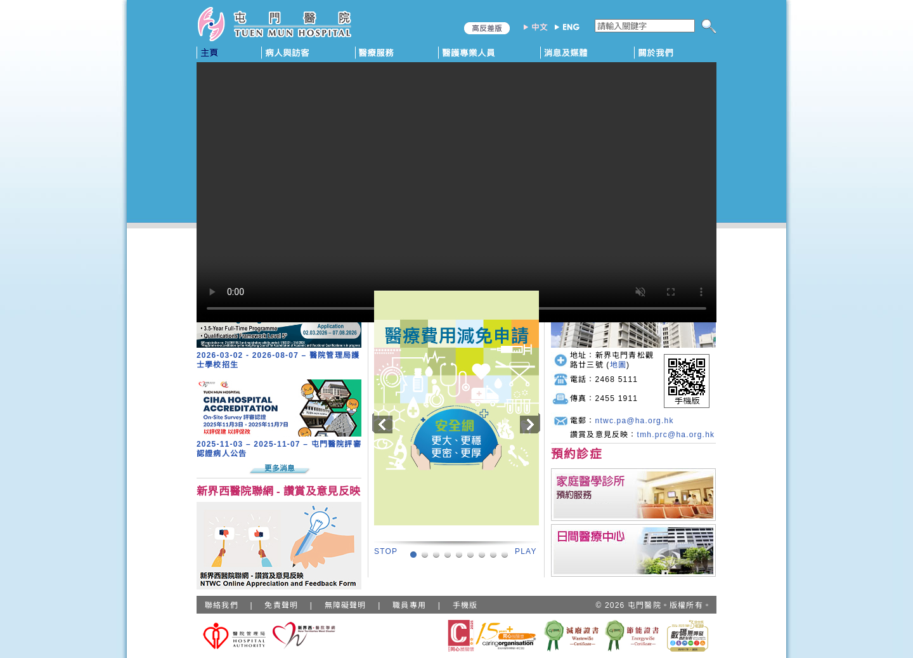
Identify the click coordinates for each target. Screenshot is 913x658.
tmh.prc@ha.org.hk (676, 434)
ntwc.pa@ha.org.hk (634, 420)
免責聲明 (281, 605)
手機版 (465, 605)
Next (528, 423)
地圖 (618, 364)
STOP (386, 551)
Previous (382, 423)
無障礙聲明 (345, 605)
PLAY (526, 551)
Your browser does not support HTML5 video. (456, 192)
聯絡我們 (221, 605)
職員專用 (409, 605)
